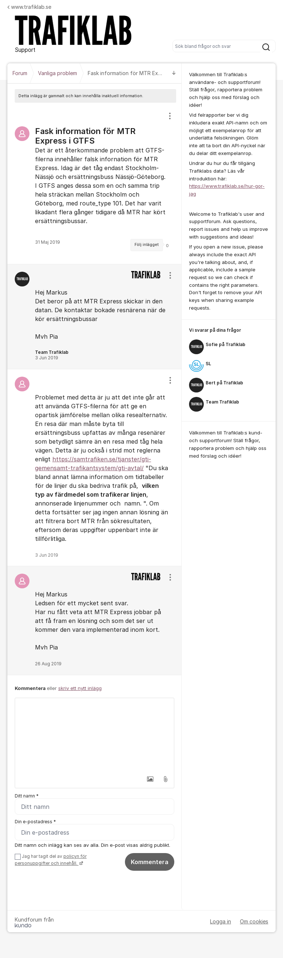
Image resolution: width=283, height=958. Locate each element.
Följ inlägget (146, 244)
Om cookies (254, 921)
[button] (150, 779)
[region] (94, 183)
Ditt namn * (27, 796)
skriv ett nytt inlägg (80, 688)
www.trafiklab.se (29, 7)
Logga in (220, 921)
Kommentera (149, 862)
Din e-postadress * (35, 821)
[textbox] (94, 735)
